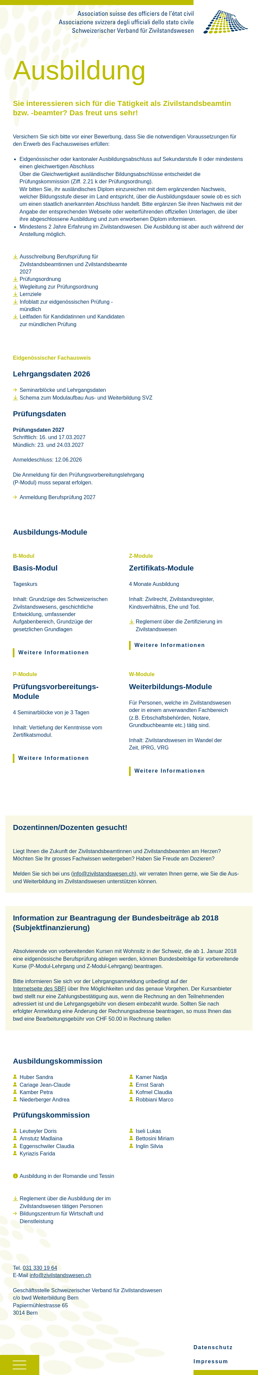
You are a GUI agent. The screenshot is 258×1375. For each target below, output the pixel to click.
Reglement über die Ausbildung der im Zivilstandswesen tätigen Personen (65, 1202)
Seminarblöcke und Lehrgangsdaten (62, 390)
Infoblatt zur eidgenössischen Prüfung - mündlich (66, 305)
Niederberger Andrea (44, 1099)
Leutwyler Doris (37, 1131)
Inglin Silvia (149, 1146)
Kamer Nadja (151, 1077)
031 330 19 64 (40, 1268)
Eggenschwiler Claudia (46, 1146)
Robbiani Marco (154, 1099)
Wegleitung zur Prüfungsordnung (58, 287)
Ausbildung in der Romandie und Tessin (66, 1176)
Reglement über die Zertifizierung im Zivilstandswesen (179, 625)
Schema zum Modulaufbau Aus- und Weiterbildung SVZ (85, 398)
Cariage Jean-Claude (44, 1085)
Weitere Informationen (53, 652)
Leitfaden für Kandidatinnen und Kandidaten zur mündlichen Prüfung (71, 320)
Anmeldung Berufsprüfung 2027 (57, 497)
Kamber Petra (36, 1092)
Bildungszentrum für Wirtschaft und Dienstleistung (61, 1217)
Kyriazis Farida (37, 1153)
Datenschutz (213, 1347)
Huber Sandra (36, 1077)
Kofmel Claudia (154, 1092)
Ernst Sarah (150, 1085)
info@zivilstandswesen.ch (103, 874)
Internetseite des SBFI (39, 989)
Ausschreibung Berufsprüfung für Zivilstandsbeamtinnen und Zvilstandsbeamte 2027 (73, 264)
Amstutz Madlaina (40, 1138)
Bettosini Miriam (155, 1138)
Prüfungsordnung (40, 279)
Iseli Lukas (148, 1131)
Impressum (211, 1361)
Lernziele (30, 294)
